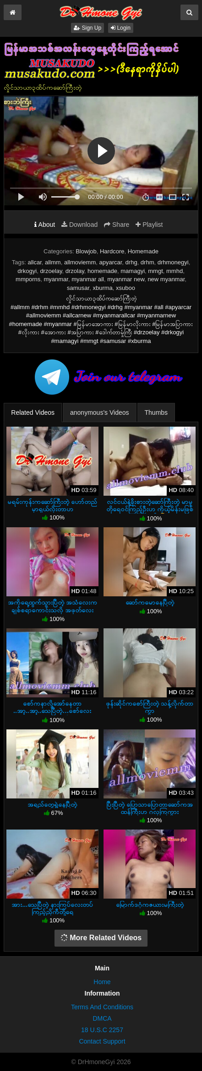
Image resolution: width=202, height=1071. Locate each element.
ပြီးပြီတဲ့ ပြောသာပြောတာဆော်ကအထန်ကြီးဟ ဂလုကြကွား (149, 808)
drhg (131, 262)
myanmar (56, 279)
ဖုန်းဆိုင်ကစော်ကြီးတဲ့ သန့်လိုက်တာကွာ (149, 707)
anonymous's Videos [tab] (99, 412)
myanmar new (125, 279)
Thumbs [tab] (156, 412)
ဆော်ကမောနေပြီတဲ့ (150, 602)
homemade (102, 271)
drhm (147, 262)
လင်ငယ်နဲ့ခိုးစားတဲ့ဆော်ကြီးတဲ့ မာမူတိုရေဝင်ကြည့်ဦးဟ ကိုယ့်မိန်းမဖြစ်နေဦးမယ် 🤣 (149, 509)
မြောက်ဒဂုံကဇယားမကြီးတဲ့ (150, 904)
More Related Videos (101, 938)
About (44, 224)
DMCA (102, 1018)
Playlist (149, 224)
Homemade (143, 251)
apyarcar (110, 262)
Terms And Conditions (102, 1007)
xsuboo (125, 287)
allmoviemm (80, 262)
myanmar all (87, 279)
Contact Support (102, 1041)
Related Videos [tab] (33, 412)
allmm (53, 262)
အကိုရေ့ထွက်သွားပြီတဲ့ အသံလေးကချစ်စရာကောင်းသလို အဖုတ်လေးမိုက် (52, 610)
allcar (34, 262)
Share (116, 224)
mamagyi (132, 271)
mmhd (174, 271)
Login (121, 28)
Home (101, 981)
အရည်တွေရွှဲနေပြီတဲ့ (52, 804)
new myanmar (166, 279)
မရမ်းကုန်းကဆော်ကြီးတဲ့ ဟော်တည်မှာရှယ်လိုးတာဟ (52, 505)
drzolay (75, 271)
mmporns (28, 279)
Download (79, 224)
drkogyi (27, 271)
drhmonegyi (173, 262)
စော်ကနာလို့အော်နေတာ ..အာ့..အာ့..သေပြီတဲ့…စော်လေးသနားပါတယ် (52, 711)
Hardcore (112, 251)
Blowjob (86, 251)
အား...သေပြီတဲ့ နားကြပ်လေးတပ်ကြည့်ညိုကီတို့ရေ (52, 908)
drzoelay (51, 271)
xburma (102, 287)
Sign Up (87, 28)
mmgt (155, 271)
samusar (78, 287)
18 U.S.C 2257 (102, 1030)
